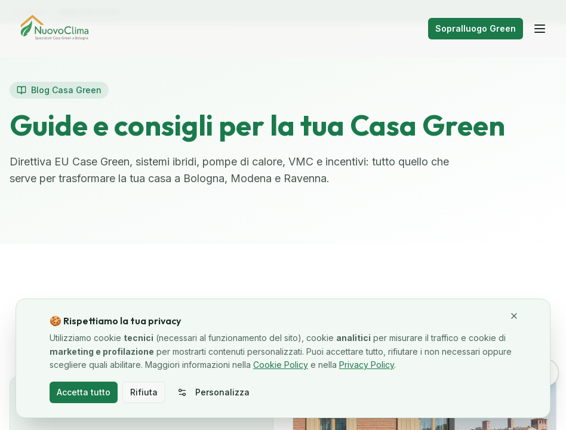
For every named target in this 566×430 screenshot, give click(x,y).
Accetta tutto (83, 392)
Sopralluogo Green (475, 28)
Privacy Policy (366, 365)
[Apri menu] (540, 29)
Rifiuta (144, 392)
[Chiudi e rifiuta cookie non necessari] (514, 315)
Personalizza (213, 392)
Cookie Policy (280, 365)
